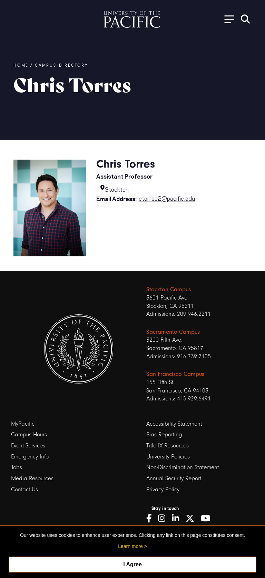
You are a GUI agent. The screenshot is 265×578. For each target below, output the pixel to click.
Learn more (130, 546)
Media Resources (32, 478)
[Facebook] (151, 518)
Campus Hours (29, 434)
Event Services (28, 445)
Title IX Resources (167, 445)
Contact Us (24, 489)
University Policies (168, 456)
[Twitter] (192, 518)
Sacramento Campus (173, 331)
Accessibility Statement (174, 423)
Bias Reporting (164, 434)
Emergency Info (30, 456)
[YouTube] (208, 518)
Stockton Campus (168, 289)
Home (21, 65)
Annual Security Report (173, 478)
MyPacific (23, 423)
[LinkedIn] (178, 518)
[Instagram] (164, 518)
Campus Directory (61, 65)
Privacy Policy (162, 489)
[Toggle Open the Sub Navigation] (226, 19)
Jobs (16, 467)
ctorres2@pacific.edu (167, 198)
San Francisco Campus (175, 373)
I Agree (132, 564)
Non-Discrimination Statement (182, 467)
